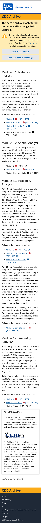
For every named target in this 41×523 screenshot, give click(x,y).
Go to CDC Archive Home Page (20, 57)
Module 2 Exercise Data (22, 173)
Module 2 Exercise (20, 169)
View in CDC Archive (20, 51)
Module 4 (17, 399)
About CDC (6, 496)
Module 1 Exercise (22, 122)
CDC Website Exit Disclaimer (12, 520)
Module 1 (17, 119)
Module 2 (16, 166)
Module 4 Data (18, 406)
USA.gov (5, 516)
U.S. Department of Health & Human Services (19, 510)
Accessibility (6, 500)
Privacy (4, 503)
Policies (5, 513)
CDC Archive (11, 16)
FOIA (3, 506)
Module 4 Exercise (22, 402)
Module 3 (18, 250)
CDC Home (32, 43)
